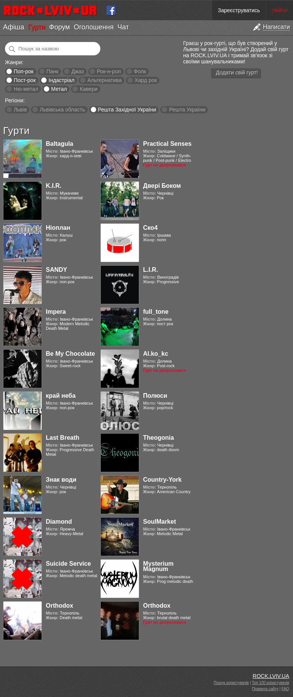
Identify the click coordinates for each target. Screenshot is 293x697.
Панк (52, 71)
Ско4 (150, 227)
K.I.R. (53, 185)
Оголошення (94, 27)
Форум (59, 27)
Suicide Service (68, 563)
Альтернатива (104, 80)
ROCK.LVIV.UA (271, 676)
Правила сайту (265, 689)
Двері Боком (162, 185)
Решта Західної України (127, 109)
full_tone (156, 311)
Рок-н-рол (109, 71)
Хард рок (146, 80)
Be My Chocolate (70, 353)
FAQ (285, 689)
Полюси (155, 395)
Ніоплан (58, 227)
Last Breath (62, 437)
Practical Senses (167, 143)
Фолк (140, 71)
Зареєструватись (239, 10)
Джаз (77, 71)
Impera (56, 311)
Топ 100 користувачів (270, 683)
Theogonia (158, 437)
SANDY (56, 269)
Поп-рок (24, 71)
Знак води (61, 479)
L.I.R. (150, 269)
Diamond (59, 521)
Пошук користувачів (231, 683)
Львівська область (62, 109)
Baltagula (59, 143)
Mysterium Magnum (158, 566)
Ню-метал (26, 89)
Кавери (89, 89)
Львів (20, 109)
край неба (61, 395)
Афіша (13, 27)
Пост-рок (25, 80)
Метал (59, 89)
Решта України (187, 109)
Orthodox (59, 605)
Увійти (279, 10)
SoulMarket (159, 521)
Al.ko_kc (155, 353)
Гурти (36, 27)
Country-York (162, 479)
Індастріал (61, 80)
